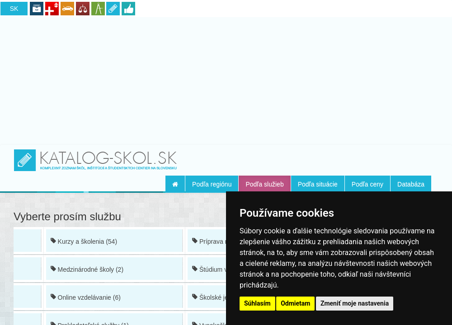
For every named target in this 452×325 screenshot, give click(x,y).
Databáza (410, 184)
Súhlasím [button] (257, 303)
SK (14, 8)
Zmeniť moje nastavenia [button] (354, 303)
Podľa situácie (318, 184)
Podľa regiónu (211, 184)
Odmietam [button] (295, 303)
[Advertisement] (226, 79)
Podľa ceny (367, 184)
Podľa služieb (264, 184)
